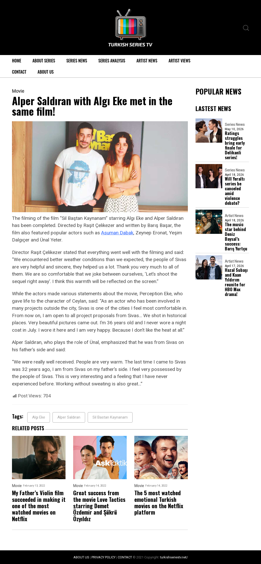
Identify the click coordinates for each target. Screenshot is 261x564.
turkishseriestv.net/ (174, 557)
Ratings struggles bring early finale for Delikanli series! (235, 145)
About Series (43, 61)
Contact (19, 72)
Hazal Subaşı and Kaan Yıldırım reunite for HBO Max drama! (236, 282)
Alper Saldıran (68, 417)
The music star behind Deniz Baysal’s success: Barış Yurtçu (236, 236)
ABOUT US (81, 557)
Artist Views (179, 61)
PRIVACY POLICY (103, 557)
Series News (76, 61)
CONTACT (125, 557)
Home (16, 61)
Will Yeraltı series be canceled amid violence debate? (235, 190)
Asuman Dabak (117, 233)
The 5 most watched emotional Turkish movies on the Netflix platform (158, 502)
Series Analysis (111, 61)
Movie (18, 91)
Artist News (146, 61)
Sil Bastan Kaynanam (110, 417)
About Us (45, 72)
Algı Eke (38, 417)
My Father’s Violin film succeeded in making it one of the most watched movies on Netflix (39, 506)
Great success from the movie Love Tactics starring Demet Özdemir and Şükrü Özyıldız (99, 506)
